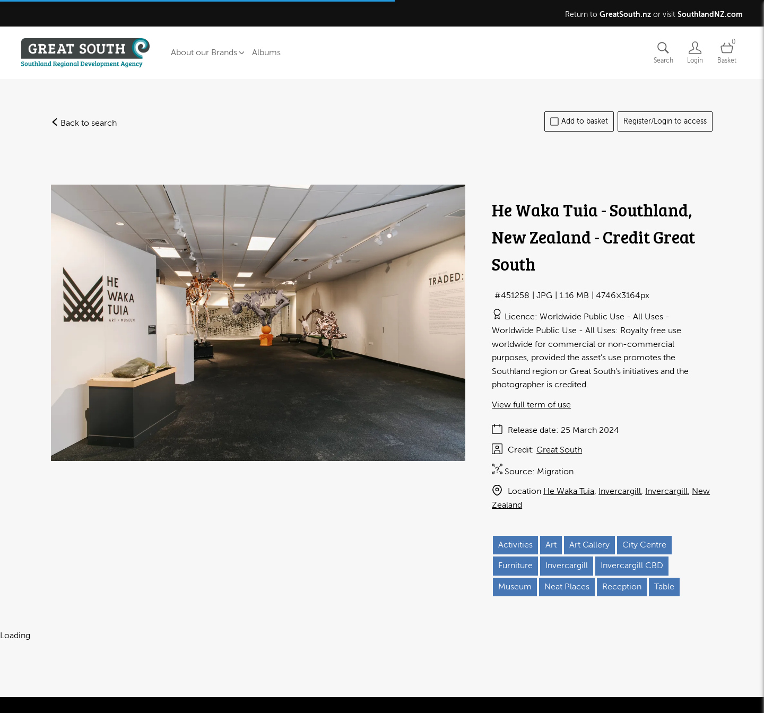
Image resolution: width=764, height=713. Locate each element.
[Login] (695, 53)
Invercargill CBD (632, 565)
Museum (515, 587)
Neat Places (566, 587)
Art (551, 545)
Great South (559, 450)
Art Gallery (589, 545)
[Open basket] (727, 53)
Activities (515, 545)
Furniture (515, 565)
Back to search (84, 123)
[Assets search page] (663, 53)
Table (664, 587)
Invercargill (619, 491)
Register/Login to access (665, 121)
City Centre (644, 545)
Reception (621, 587)
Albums (266, 52)
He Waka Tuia (568, 491)
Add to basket (579, 121)
